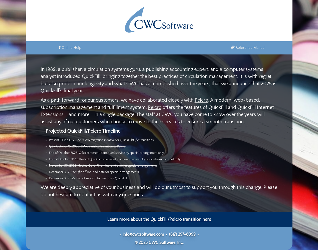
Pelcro (201, 100)
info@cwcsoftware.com (143, 234)
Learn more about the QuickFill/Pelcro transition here (159, 219)
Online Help (69, 48)
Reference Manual (248, 48)
